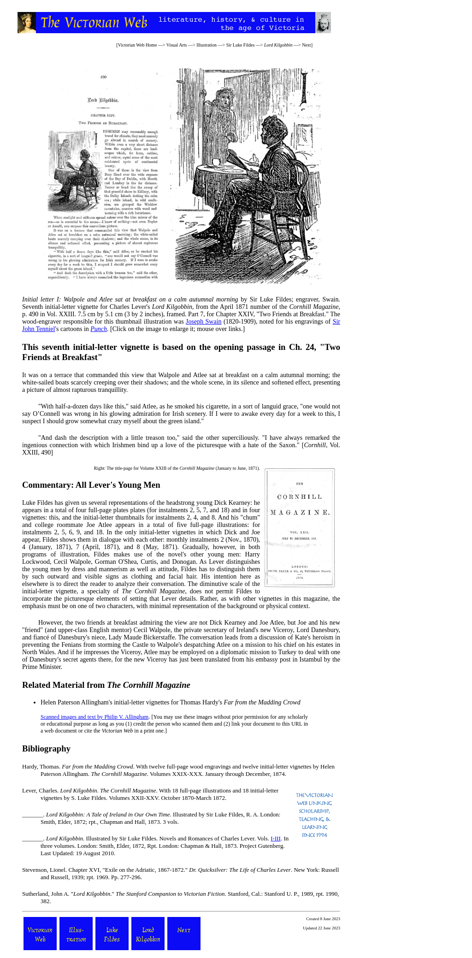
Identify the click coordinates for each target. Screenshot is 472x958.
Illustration (206, 44)
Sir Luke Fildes (240, 44)
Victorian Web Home (137, 44)
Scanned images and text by (72, 717)
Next (306, 44)
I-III (276, 838)
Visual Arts (176, 44)
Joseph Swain (204, 321)
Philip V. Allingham (126, 717)
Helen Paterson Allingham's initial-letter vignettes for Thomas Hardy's (171, 702)
